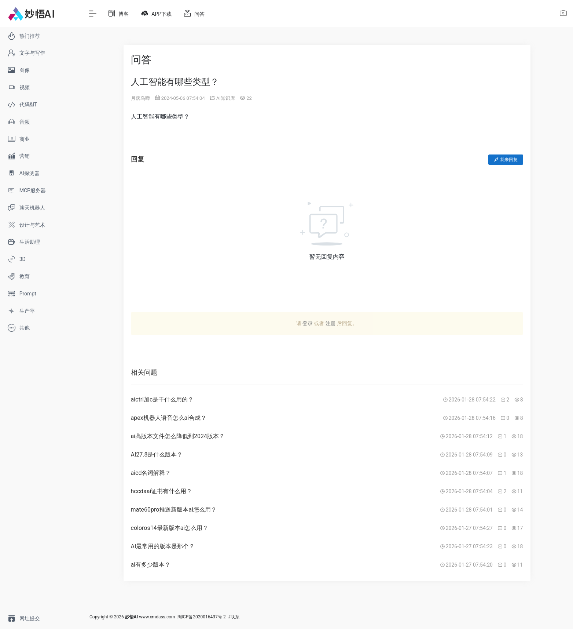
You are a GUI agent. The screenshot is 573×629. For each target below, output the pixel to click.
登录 (307, 323)
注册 (331, 323)
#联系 (233, 616)
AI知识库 (225, 98)
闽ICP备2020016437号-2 (201, 616)
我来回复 (506, 159)
